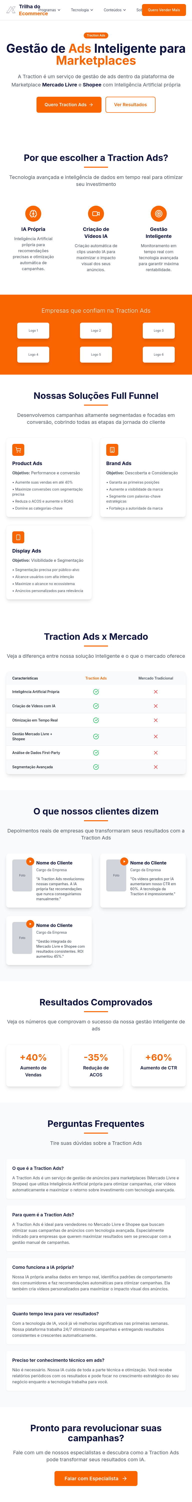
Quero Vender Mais (164, 10)
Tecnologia (82, 10)
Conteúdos (115, 10)
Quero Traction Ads (69, 104)
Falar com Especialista (95, 1479)
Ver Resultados (130, 104)
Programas (49, 10)
